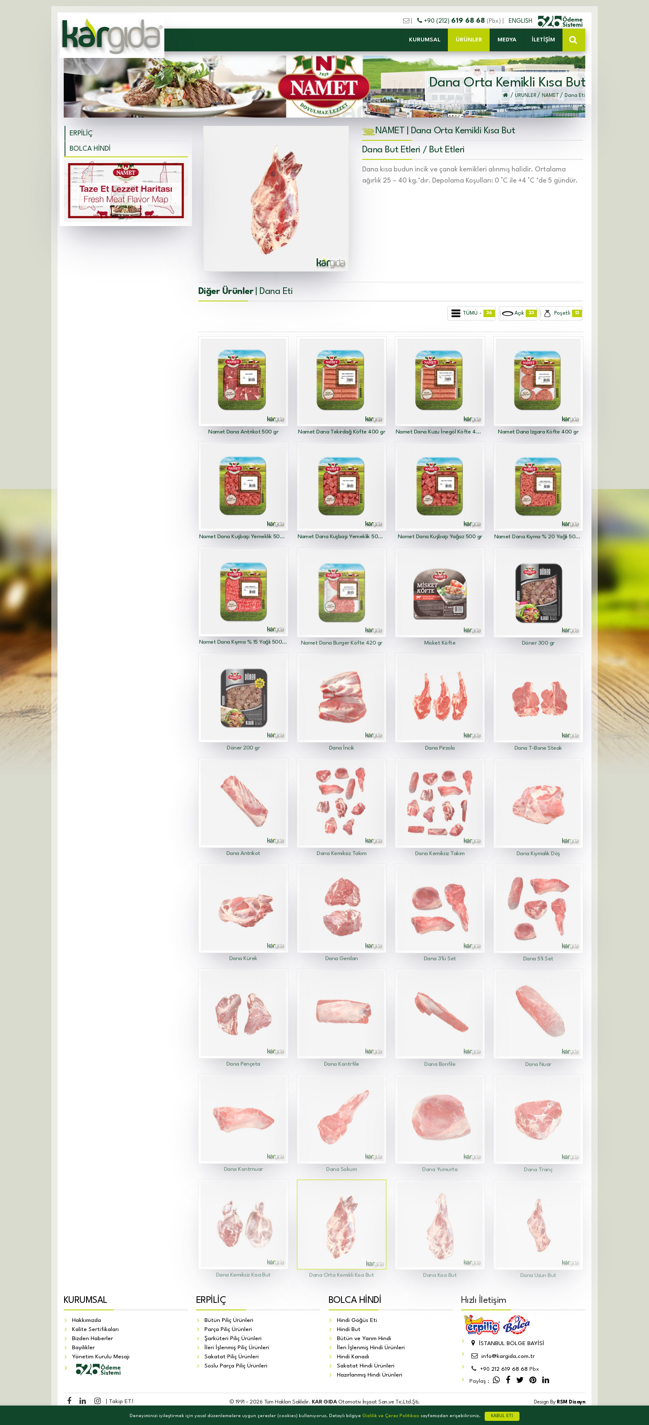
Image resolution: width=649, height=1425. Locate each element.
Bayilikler (83, 1347)
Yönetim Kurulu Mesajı (101, 1357)
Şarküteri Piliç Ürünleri (233, 1338)
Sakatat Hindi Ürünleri (365, 1366)
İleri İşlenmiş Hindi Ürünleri (371, 1347)
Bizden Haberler (92, 1338)
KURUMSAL (424, 40)
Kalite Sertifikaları (95, 1329)
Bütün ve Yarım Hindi (364, 1338)
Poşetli (561, 313)
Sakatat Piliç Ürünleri (231, 1357)
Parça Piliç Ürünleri (228, 1329)
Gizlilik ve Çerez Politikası (390, 1416)
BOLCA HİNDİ (90, 148)
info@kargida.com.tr (502, 1356)
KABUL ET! (502, 1416)
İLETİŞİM (543, 40)
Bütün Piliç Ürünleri (228, 1320)
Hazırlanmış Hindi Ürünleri (369, 1375)
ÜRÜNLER (469, 40)
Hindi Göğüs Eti (357, 1320)
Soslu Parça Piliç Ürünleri (235, 1366)
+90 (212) (452, 21)
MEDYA (507, 40)
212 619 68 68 (504, 1369)
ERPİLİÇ (81, 133)
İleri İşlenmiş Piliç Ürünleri (236, 1347)
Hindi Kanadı (353, 1357)
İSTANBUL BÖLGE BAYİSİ (506, 1343)
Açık (518, 313)
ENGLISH (521, 21)
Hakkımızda (86, 1320)
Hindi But (349, 1329)
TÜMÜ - (472, 313)
